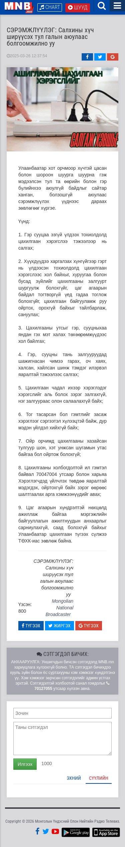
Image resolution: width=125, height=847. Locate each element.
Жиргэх (59, 625)
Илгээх (25, 764)
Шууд (77, 7)
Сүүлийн (98, 778)
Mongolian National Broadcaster (59, 607)
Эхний (74, 778)
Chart (49, 7)
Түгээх (31, 625)
